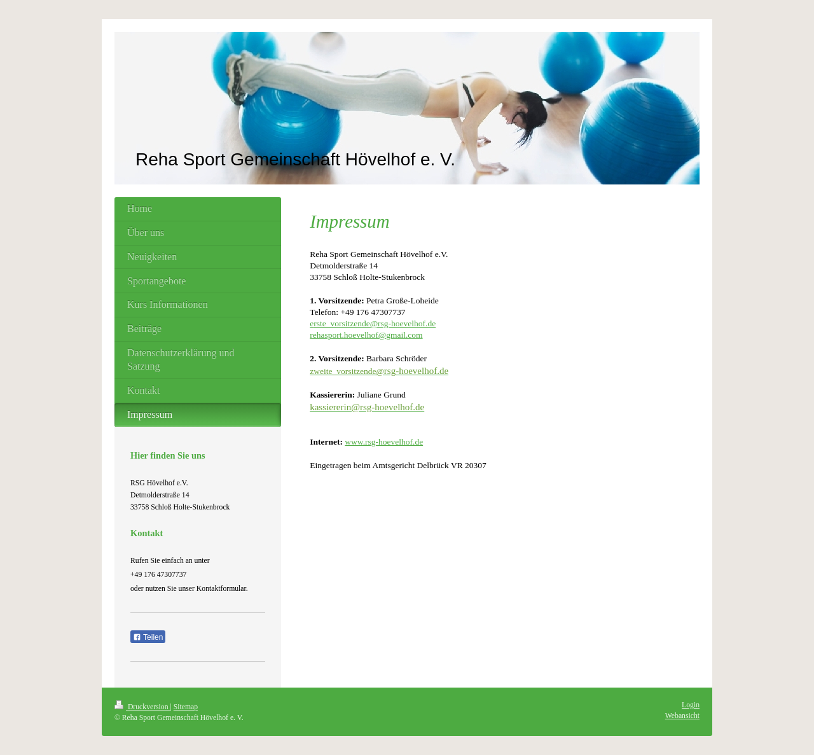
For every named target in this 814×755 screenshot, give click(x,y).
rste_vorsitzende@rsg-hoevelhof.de (375, 323)
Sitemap (186, 707)
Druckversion (142, 707)
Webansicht (682, 716)
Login (691, 705)
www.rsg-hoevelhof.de (384, 442)
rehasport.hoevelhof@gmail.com (366, 335)
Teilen (148, 637)
